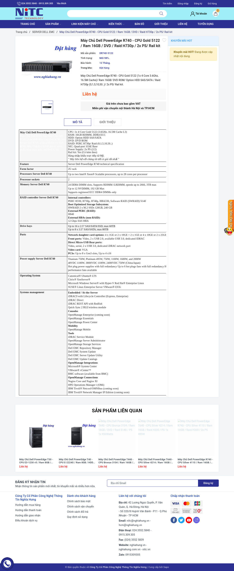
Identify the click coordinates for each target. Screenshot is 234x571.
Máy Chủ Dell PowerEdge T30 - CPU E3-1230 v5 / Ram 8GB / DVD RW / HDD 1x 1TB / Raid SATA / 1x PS (36, 461)
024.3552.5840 (141, 530)
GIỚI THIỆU (161, 24)
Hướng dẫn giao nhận (27, 515)
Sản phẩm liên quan (117, 410)
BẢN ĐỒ (139, 24)
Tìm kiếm (167, 3)
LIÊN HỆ (182, 24)
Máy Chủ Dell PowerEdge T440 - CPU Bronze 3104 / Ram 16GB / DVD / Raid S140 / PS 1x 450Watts (116, 461)
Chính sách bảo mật (78, 501)
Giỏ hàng (212, 3)
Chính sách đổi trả (77, 511)
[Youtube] (189, 520)
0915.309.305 (127, 534)
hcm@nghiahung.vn (130, 525)
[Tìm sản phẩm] (111, 13)
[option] (47, 68)
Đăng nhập (183, 3)
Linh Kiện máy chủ (84, 24)
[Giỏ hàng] (216, 14)
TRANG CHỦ (27, 24)
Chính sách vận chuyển (80, 506)
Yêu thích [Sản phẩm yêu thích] (61, 3)
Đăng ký (198, 3)
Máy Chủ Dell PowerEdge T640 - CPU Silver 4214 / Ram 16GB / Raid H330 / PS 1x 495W (155, 461)
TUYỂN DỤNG (206, 24)
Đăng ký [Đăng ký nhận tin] (208, 483)
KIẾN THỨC (116, 24)
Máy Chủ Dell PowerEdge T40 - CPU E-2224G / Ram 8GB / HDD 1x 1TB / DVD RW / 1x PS (76, 461)
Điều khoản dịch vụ (26, 520)
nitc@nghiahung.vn (138, 520)
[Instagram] (196, 520)
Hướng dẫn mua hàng (28, 504)
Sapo (166, 567)
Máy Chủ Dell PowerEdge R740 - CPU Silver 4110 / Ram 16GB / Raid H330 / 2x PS (195, 461)
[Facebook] (174, 520)
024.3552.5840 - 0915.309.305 (35, 3)
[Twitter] (181, 520)
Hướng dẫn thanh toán (28, 510)
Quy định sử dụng (77, 516)
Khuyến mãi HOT (181, 40)
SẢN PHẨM (53, 24)
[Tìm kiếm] (161, 13)
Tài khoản (198, 13)
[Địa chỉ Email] (152, 483)
